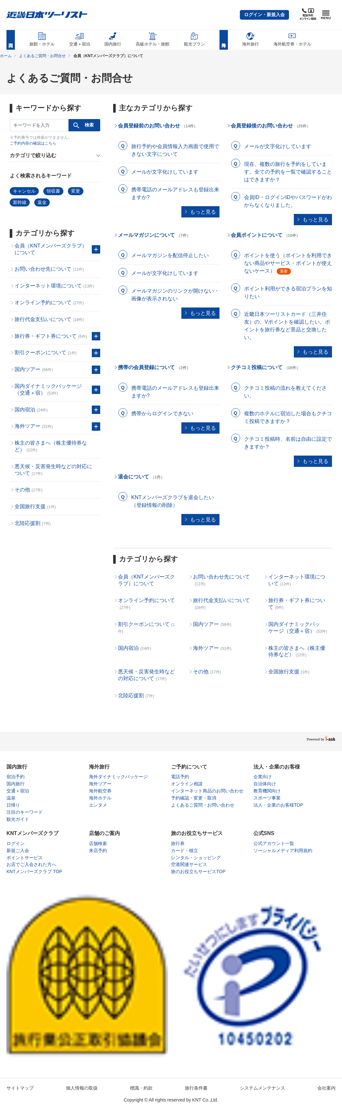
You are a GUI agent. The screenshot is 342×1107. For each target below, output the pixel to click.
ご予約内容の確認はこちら (33, 143)
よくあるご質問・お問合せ (42, 56)
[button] (264, 15)
